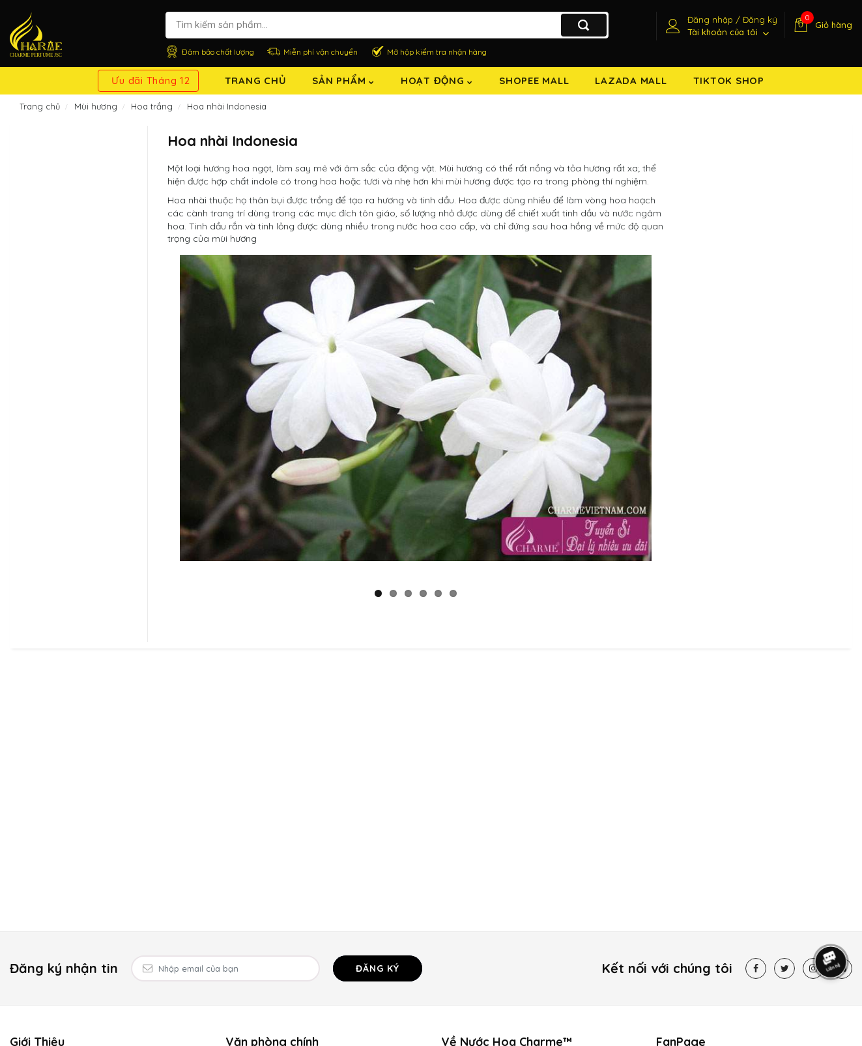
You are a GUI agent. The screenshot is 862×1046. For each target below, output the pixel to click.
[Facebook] (755, 968)
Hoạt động (437, 80)
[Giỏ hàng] (821, 25)
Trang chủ (256, 80)
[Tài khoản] (720, 26)
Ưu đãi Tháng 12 (150, 80)
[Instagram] (813, 968)
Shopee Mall (534, 80)
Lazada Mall (631, 80)
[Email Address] (225, 968)
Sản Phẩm (343, 80)
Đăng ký (377, 968)
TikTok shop (728, 80)
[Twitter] (784, 968)
